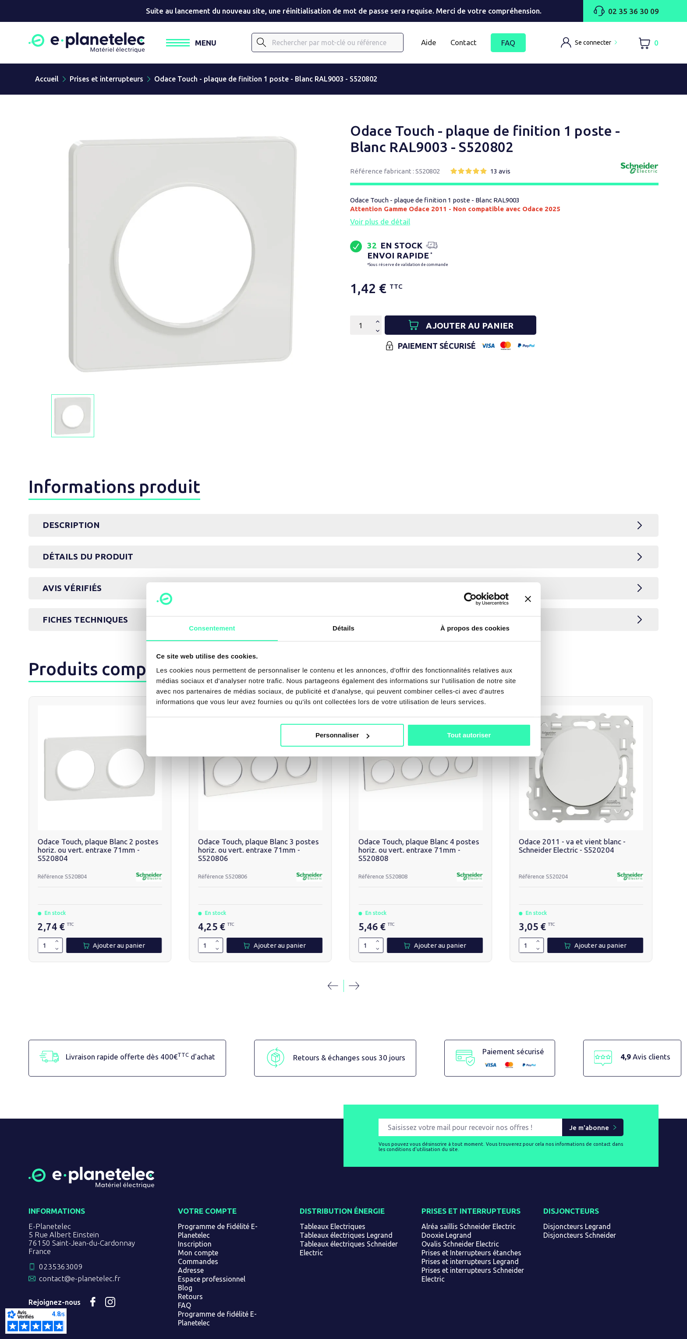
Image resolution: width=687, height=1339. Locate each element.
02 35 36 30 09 (626, 11)
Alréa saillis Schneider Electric (468, 1197)
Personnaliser (342, 735)
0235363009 (61, 1237)
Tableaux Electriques (332, 1197)
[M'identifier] (589, 43)
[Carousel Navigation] (343, 956)
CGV (246, 1328)
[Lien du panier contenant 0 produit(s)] (648, 43)
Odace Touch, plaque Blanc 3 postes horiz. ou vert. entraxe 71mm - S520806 (212, 820)
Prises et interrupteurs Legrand (470, 1232)
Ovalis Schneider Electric (460, 1215)
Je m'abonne (589, 1098)
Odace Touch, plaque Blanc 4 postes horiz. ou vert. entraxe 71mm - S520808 (341, 820)
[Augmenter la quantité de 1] (48, 912)
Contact (463, 43)
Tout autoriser (469, 735)
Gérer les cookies (422, 1328)
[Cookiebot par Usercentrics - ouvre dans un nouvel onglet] (470, 599)
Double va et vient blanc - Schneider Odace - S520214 (602, 816)
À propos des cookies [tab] (475, 627)
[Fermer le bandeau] (528, 599)
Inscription (195, 1215)
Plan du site (370, 1328)
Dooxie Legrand (446, 1206)
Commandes (198, 1232)
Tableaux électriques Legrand (346, 1206)
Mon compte (198, 1224)
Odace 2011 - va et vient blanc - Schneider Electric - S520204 (469, 820)
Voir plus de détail (380, 223)
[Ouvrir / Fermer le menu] (200, 43)
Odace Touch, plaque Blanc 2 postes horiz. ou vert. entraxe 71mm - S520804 (82, 820)
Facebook (93, 1273)
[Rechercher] (332, 43)
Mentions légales (285, 1328)
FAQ (508, 43)
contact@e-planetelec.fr (79, 1249)
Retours (190, 1268)
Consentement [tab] (212, 627)
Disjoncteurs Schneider (579, 1206)
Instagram (110, 1273)
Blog (185, 1259)
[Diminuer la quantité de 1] (48, 919)
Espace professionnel (211, 1250)
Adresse (191, 1241)
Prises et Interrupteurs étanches (471, 1224)
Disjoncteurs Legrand (577, 1197)
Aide (428, 43)
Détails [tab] (343, 627)
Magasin (332, 1328)
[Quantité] (360, 327)
